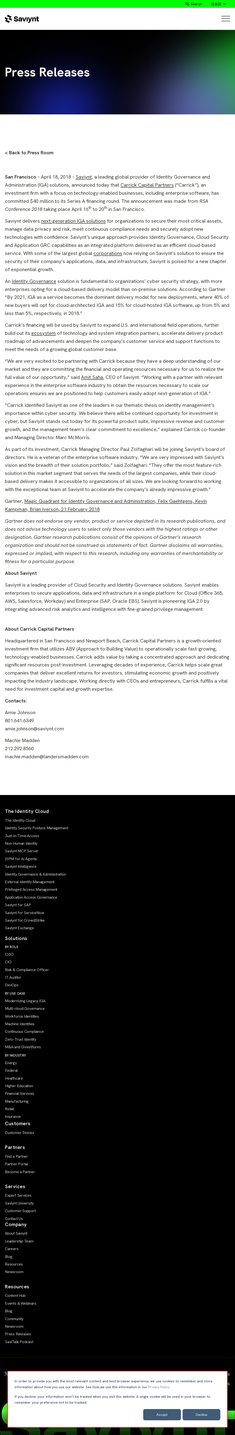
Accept (162, 1414)
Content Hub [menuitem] (15, 1295)
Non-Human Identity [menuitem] (21, 843)
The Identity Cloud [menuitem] (20, 820)
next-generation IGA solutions (73, 221)
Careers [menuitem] (12, 1248)
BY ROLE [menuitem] (11, 947)
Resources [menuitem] (14, 1264)
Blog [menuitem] (8, 1256)
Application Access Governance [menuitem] (31, 897)
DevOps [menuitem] (12, 985)
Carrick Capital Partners (147, 185)
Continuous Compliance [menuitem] (24, 1031)
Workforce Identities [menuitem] (22, 1016)
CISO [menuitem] (9, 954)
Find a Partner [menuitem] (16, 1156)
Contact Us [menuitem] (14, 1218)
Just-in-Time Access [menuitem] (22, 835)
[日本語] (218, 4)
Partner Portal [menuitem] (16, 1164)
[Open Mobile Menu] (225, 19)
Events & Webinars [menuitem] (20, 1303)
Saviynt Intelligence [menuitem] (21, 866)
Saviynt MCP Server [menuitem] (21, 851)
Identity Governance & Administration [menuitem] (35, 874)
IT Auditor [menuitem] (13, 977)
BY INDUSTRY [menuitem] (15, 1055)
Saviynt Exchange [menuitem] (19, 927)
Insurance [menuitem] (13, 1116)
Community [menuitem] (14, 1318)
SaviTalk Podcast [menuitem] (19, 1341)
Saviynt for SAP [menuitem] (18, 904)
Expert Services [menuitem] (18, 1195)
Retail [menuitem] (9, 1108)
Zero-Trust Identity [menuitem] (20, 1039)
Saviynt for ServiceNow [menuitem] (24, 912)
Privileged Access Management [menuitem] (31, 889)
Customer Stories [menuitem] (19, 1132)
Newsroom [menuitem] (14, 1271)
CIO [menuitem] (8, 962)
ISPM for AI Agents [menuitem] (21, 858)
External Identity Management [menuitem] (29, 881)
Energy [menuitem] (11, 1062)
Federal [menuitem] (11, 1070)
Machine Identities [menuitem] (20, 1023)
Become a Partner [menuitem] (20, 1171)
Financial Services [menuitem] (19, 1093)
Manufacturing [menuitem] (17, 1101)
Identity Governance (34, 281)
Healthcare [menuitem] (14, 1078)
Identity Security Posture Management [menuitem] (36, 828)
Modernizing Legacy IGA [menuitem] (25, 1000)
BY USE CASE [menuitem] (15, 993)
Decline (201, 1414)
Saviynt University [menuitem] (19, 1203)
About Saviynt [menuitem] (16, 1233)
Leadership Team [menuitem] (19, 1241)
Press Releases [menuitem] (18, 1334)
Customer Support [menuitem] (20, 1210)
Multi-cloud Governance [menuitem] (25, 1008)
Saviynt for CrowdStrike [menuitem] (25, 920)
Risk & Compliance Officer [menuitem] (27, 969)
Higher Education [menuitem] (19, 1085)
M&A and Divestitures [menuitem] (23, 1046)
